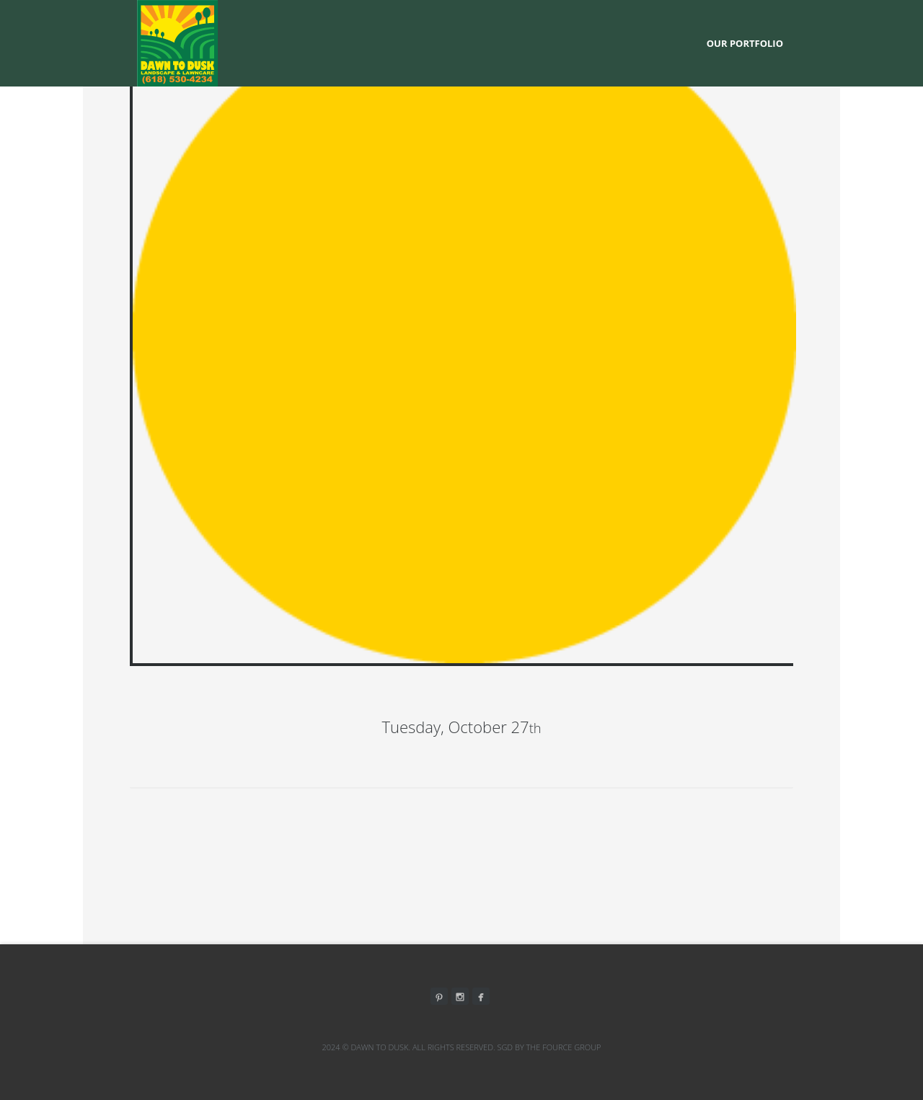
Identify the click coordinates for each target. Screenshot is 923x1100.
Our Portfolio (745, 43)
